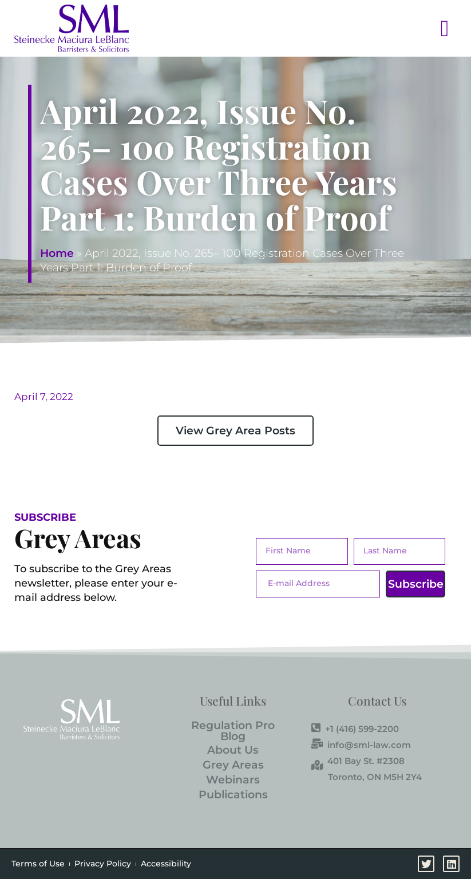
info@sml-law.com (361, 744)
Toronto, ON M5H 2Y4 (375, 777)
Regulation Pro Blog (233, 731)
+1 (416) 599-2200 (355, 728)
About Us (233, 750)
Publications (233, 794)
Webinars (233, 779)
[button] (298, 28)
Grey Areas (233, 764)
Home (57, 253)
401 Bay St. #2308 (358, 760)
